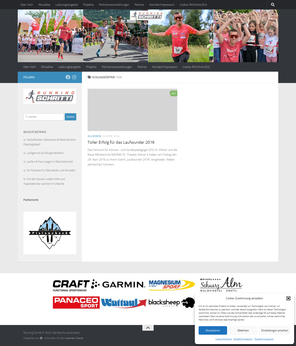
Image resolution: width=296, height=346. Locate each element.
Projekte (88, 4)
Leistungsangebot (66, 4)
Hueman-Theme (74, 338)
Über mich (26, 4)
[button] (288, 298)
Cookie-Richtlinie (224, 339)
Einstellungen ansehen (274, 330)
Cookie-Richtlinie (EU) (193, 4)
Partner (139, 4)
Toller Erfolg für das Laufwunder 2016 (121, 142)
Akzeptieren (213, 330)
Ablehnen (243, 330)
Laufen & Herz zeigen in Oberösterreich (50, 161)
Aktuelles (44, 4)
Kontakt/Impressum (243, 339)
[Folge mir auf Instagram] (74, 77)
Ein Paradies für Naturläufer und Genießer (51, 170)
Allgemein (94, 136)
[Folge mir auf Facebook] (68, 77)
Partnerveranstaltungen (114, 4)
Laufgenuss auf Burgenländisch (45, 153)
